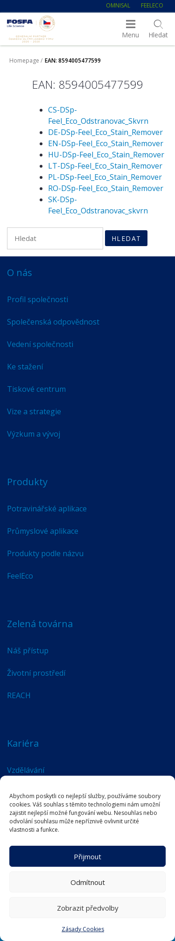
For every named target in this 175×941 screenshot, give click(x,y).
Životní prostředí (36, 673)
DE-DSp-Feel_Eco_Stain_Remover (105, 132)
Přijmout (87, 856)
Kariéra (23, 743)
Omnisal (118, 5)
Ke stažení (25, 366)
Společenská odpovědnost (53, 322)
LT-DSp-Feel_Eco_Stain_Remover (105, 166)
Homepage (24, 60)
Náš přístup (28, 650)
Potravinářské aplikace (47, 508)
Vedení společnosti (40, 344)
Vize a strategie (34, 411)
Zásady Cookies (83, 929)
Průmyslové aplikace (42, 531)
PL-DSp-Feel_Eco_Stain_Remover (105, 177)
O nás (19, 272)
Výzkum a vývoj (33, 434)
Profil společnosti (37, 299)
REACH (19, 695)
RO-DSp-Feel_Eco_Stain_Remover (105, 188)
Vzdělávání (25, 770)
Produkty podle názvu (45, 553)
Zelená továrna (40, 623)
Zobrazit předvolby (88, 908)
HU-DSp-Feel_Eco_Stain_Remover (106, 154)
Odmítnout (87, 882)
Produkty (27, 481)
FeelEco (152, 5)
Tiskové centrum (36, 389)
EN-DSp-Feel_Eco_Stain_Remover (105, 143)
